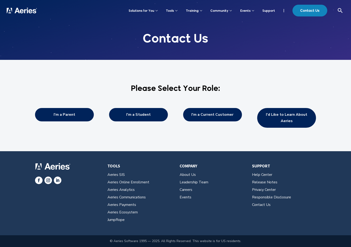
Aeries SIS (116, 174)
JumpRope (116, 219)
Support (268, 10)
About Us (188, 174)
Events (247, 10)
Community (221, 10)
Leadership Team (194, 182)
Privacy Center (264, 189)
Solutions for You (143, 10)
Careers (186, 189)
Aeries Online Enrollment (128, 182)
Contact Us (309, 10)
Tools (172, 10)
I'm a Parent (64, 114)
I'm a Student (138, 114)
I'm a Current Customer (212, 114)
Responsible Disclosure (271, 197)
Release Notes (264, 182)
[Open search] (340, 10)
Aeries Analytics (121, 189)
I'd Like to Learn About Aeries (286, 118)
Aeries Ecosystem (122, 212)
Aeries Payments (121, 204)
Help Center (262, 174)
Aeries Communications (126, 197)
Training (194, 10)
